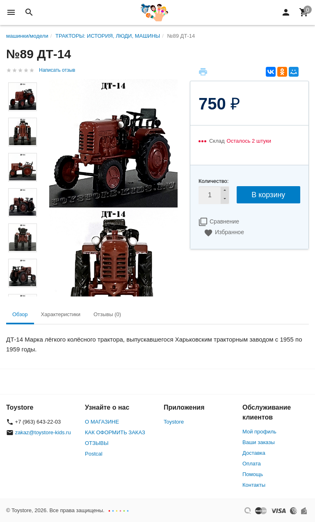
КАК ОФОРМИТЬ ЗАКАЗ (115, 432)
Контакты (253, 485)
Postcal (94, 454)
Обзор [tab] (20, 314)
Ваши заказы (258, 442)
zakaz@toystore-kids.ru (43, 432)
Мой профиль (259, 432)
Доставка (253, 453)
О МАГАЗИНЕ (102, 422)
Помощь (252, 474)
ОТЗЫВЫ (96, 443)
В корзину (268, 195)
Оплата (251, 463)
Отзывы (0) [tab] (107, 314)
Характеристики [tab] (60, 314)
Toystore (174, 422)
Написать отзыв (57, 70)
